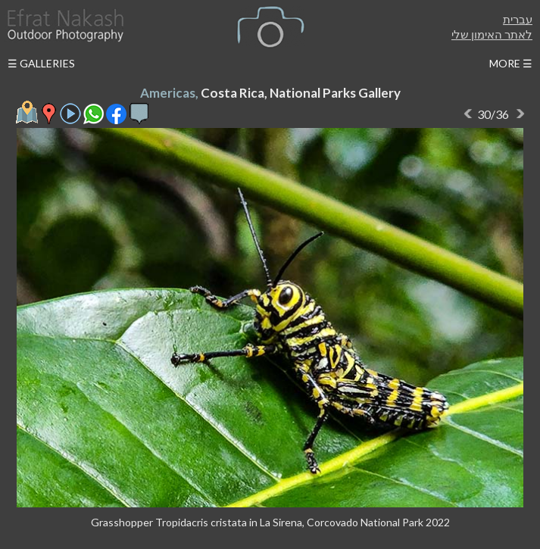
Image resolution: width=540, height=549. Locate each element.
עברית (517, 19)
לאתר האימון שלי (491, 34)
